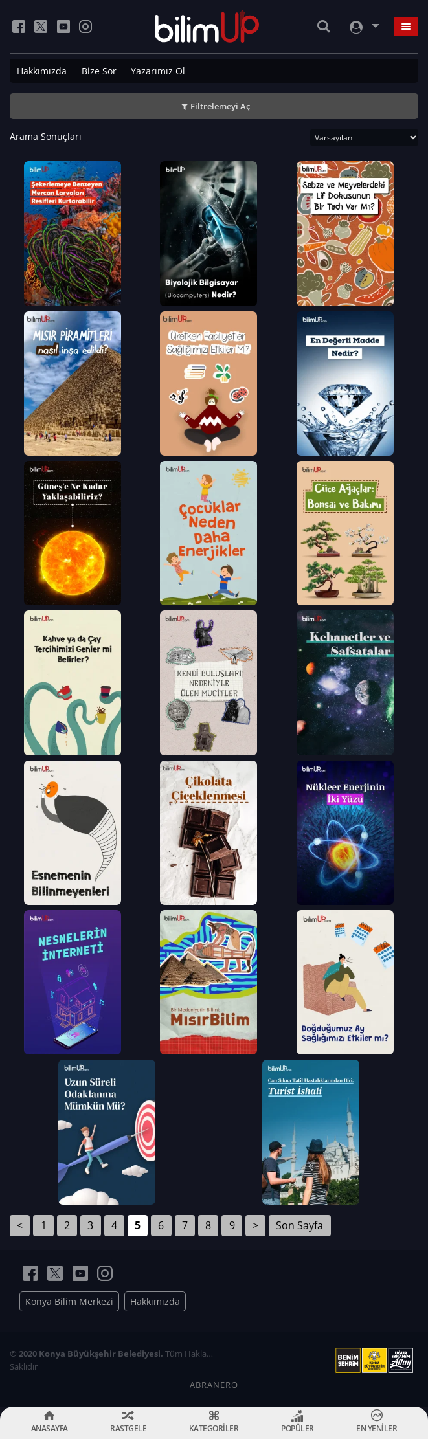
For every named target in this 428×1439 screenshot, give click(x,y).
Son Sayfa (299, 1225)
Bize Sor (99, 71)
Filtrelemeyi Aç (220, 106)
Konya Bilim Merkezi (69, 1301)
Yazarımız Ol (158, 71)
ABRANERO (214, 1384)
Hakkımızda (42, 71)
